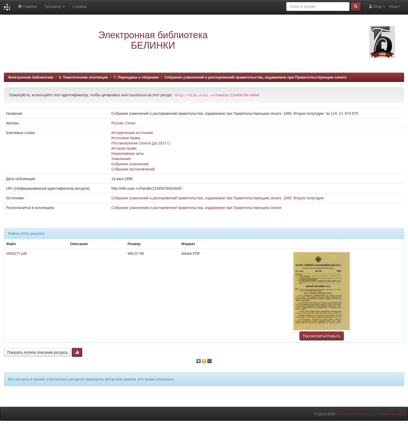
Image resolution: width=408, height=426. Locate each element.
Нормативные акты (127, 153)
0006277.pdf (16, 253)
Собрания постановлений (133, 169)
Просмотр (54, 6)
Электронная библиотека (30, 77)
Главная (27, 6)
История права (123, 148)
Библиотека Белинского (356, 414)
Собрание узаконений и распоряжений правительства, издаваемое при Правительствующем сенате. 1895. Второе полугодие (217, 198)
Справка (80, 6)
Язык (394, 6)
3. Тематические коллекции (83, 77)
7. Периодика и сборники (136, 77)
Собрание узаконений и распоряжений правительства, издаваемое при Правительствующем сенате (255, 77)
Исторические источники (132, 133)
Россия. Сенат (123, 123)
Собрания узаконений (130, 164)
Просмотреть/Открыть (321, 336)
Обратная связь (393, 414)
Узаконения (121, 159)
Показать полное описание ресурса (37, 352)
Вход (377, 6)
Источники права (125, 138)
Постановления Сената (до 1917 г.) (140, 143)
